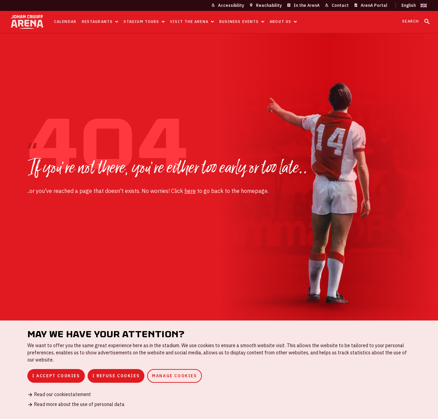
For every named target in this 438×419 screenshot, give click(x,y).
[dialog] (219, 369)
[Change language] (411, 5)
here (190, 190)
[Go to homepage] (27, 22)
